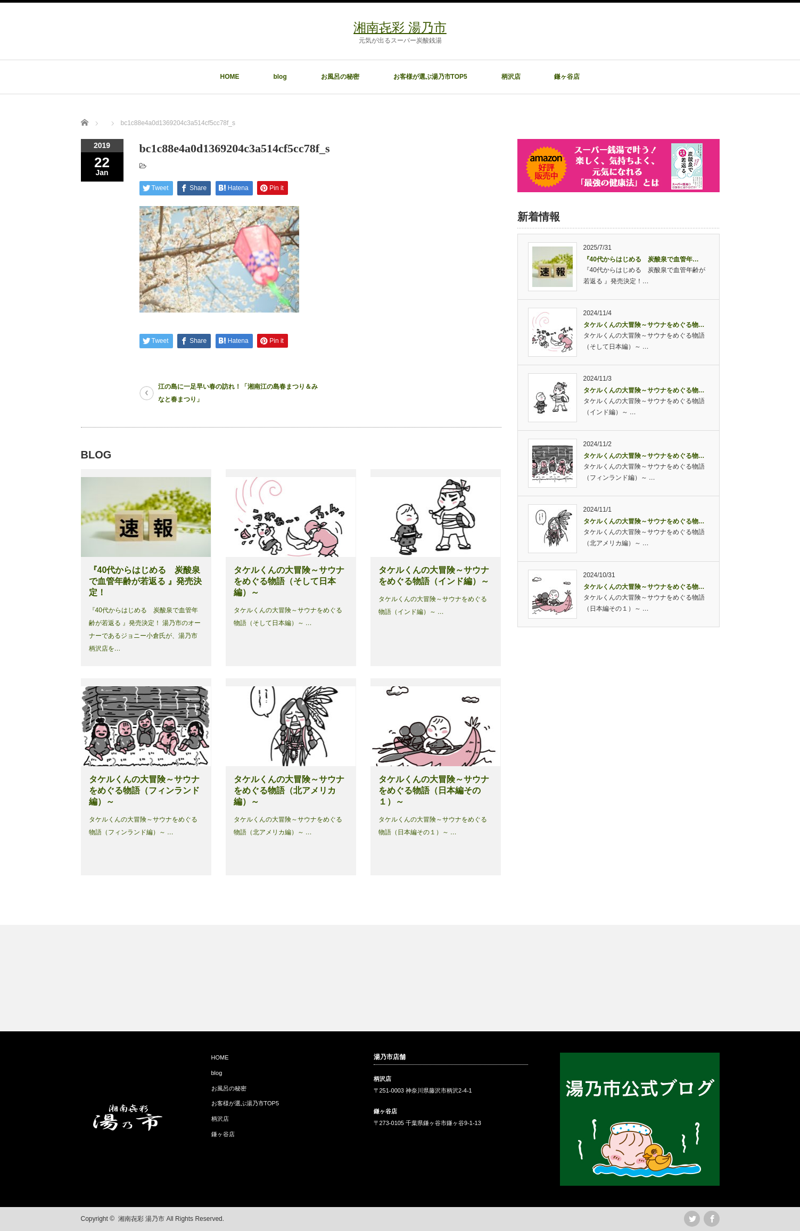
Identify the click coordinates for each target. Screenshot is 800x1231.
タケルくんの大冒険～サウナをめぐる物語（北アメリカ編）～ (289, 790)
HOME (230, 76)
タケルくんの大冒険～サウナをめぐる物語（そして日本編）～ (289, 581)
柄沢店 (511, 76)
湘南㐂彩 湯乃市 (400, 27)
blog (279, 76)
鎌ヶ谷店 (567, 76)
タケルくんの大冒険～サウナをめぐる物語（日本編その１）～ (433, 790)
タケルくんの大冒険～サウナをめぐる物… (644, 325)
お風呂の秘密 (340, 76)
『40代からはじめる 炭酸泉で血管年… (641, 259)
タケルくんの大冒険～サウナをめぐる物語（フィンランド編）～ (144, 790)
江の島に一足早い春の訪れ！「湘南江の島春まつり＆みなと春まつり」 (238, 393)
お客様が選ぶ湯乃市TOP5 (430, 76)
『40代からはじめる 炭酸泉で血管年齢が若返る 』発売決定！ (145, 581)
